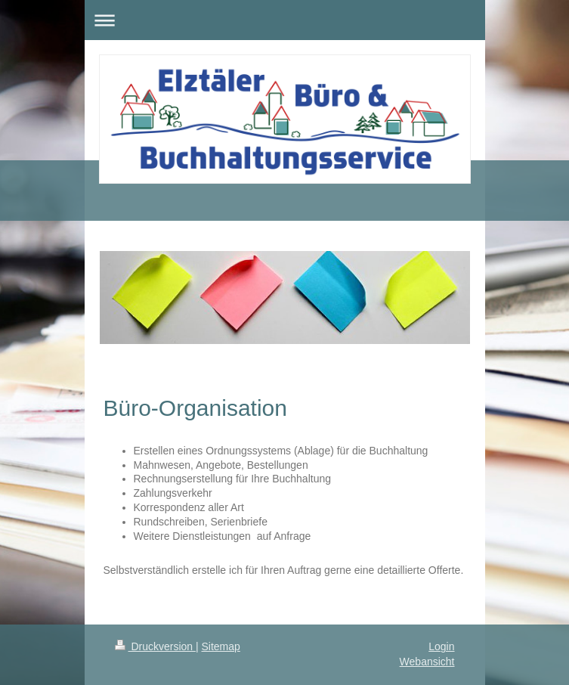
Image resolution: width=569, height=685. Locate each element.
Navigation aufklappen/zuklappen (284, 20)
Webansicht (427, 662)
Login (441, 646)
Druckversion (155, 646)
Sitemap (221, 646)
